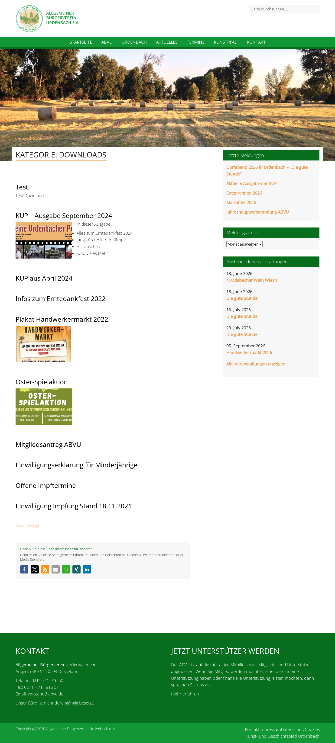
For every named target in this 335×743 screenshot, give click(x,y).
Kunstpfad (225, 42)
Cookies (312, 729)
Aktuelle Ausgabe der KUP (251, 183)
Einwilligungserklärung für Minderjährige (76, 464)
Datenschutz (293, 729)
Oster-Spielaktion (42, 381)
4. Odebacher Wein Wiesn (251, 280)
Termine (196, 42)
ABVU (106, 42)
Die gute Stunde (241, 298)
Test (22, 187)
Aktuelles (167, 42)
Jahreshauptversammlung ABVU (257, 212)
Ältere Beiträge (28, 525)
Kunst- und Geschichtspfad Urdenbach (283, 736)
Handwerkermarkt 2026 (249, 352)
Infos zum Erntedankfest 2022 (61, 298)
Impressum (270, 729)
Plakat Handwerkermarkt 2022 (62, 319)
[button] (24, 569)
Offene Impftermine (46, 485)
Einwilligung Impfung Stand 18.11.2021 (74, 505)
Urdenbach (134, 42)
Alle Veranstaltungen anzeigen (255, 364)
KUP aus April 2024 (44, 278)
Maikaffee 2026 (241, 202)
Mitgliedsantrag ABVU (48, 444)
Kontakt (256, 42)
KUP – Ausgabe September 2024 (64, 215)
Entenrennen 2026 (244, 193)
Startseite (81, 42)
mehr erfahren (185, 694)
